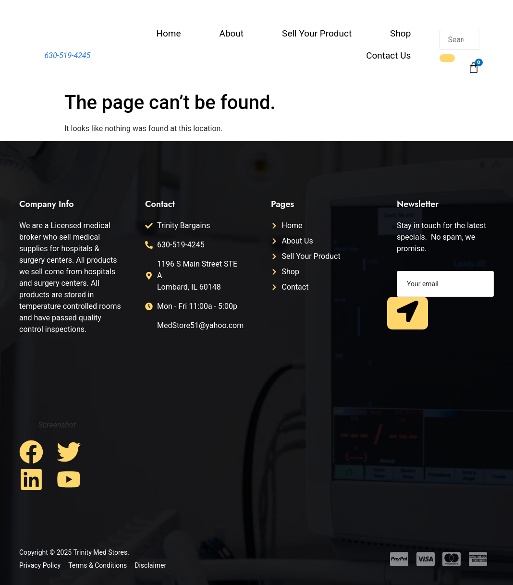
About (232, 33)
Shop (400, 33)
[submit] (407, 313)
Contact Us (388, 55)
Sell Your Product (317, 33)
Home (168, 33)
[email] (445, 284)
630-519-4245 (68, 55)
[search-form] (459, 40)
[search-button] (447, 58)
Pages (282, 204)
